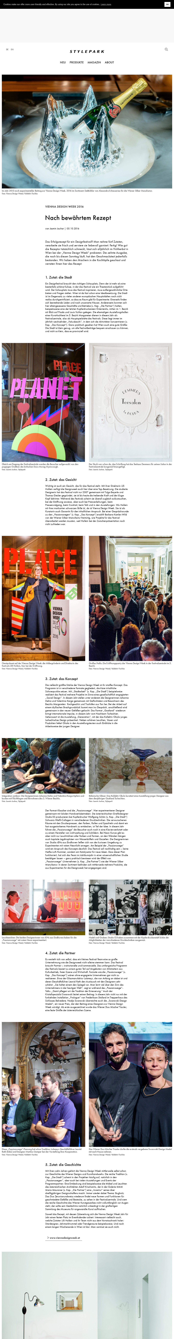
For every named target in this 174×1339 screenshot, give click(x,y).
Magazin (94, 62)
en (12, 49)
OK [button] (167, 4)
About (109, 62)
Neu (63, 62)
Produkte (77, 62)
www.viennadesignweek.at (65, 1237)
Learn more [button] (106, 4)
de (7, 49)
